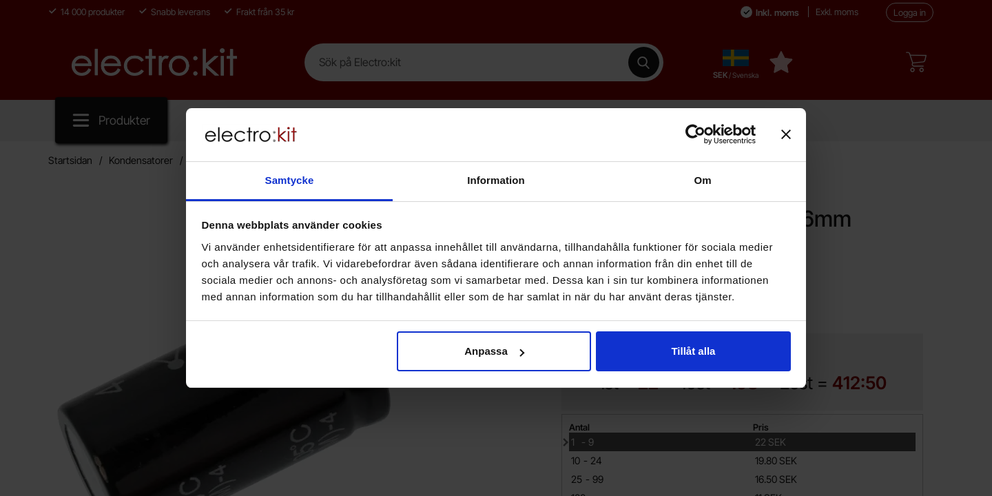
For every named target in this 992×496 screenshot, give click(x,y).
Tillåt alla (693, 351)
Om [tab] (702, 180)
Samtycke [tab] (289, 180)
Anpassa (494, 351)
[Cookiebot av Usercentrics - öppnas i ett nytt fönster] (695, 134)
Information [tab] (496, 180)
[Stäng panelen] (786, 134)
